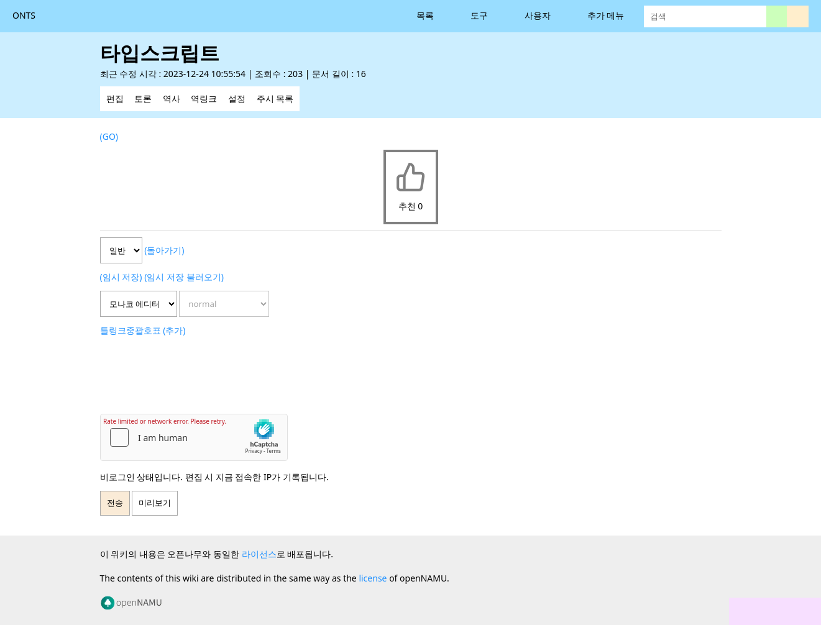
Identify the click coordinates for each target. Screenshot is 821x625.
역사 (171, 98)
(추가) (174, 330)
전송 (115, 503)
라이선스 (259, 554)
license (373, 578)
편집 (115, 98)
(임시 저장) (121, 277)
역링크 (204, 98)
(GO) (109, 136)
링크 (117, 330)
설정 (236, 98)
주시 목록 (275, 98)
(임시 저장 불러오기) (184, 277)
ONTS (23, 15)
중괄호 (139, 330)
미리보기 (155, 503)
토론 (143, 98)
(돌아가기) (164, 250)
